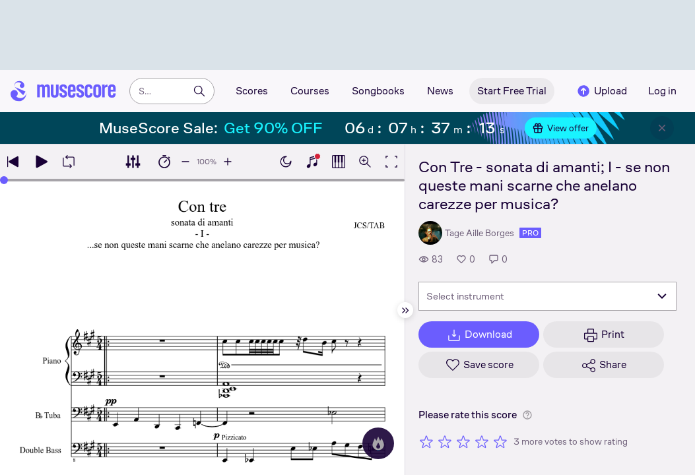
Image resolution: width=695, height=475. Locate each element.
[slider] (4, 180)
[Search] (199, 91)
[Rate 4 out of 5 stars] (482, 441)
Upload (601, 91)
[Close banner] (662, 128)
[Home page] (63, 91)
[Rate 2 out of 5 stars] (445, 441)
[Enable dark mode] (286, 161)
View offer (561, 128)
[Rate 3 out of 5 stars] (463, 441)
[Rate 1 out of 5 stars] (426, 441)
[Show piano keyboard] (312, 161)
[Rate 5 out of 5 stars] (500, 441)
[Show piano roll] (338, 161)
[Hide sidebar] (405, 310)
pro (530, 233)
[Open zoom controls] (365, 161)
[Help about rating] (527, 415)
